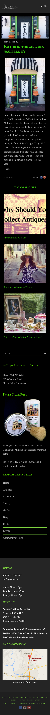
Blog (5, 517)
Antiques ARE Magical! (15, 237)
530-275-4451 (17, 375)
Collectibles (9, 496)
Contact (7, 524)
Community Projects (13, 537)
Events (6, 531)
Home (6, 482)
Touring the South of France (18, 287)
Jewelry (7, 503)
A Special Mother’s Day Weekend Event (23, 337)
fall (16, 177)
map (22, 383)
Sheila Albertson (31, 700)
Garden (6, 510)
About (13, 703)
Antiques (7, 489)
